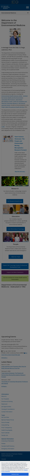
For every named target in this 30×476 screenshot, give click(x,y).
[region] (15, 468)
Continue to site (15, 474)
